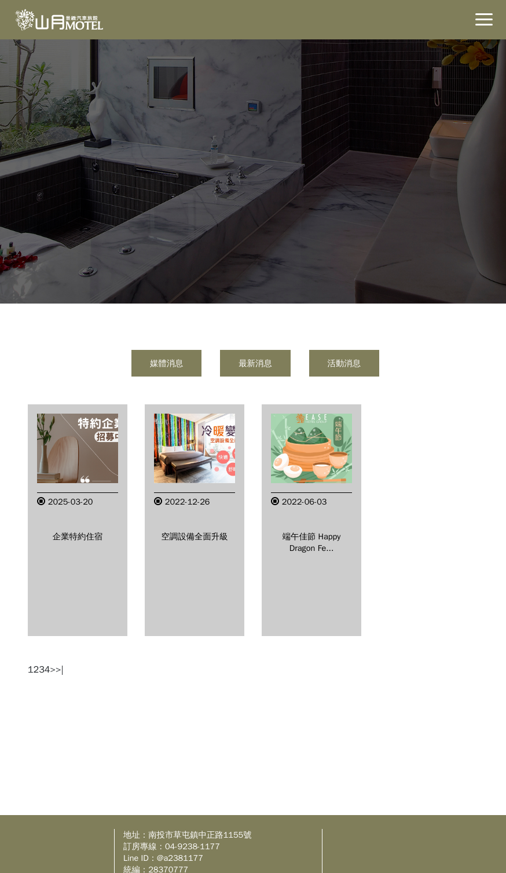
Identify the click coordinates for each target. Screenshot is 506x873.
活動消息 (344, 363)
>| (60, 669)
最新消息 (255, 363)
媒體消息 (167, 363)
